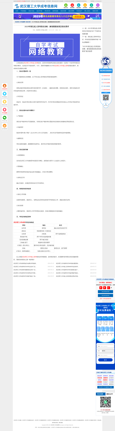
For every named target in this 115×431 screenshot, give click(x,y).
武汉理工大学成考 (19, 222)
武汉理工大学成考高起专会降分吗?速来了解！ (26, 263)
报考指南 (55, 11)
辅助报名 (111, 384)
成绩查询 (105, 378)
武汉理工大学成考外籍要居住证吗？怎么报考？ (26, 270)
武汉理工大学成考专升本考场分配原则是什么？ (68, 263)
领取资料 (95, 11)
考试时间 (47, 11)
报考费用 (99, 382)
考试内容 (99, 378)
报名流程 (111, 376)
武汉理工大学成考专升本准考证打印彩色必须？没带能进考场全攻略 (26, 273)
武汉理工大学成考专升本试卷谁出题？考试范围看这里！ (68, 270)
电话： (99, 355)
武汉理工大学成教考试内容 (65, 420)
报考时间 (105, 376)
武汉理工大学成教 (17, 420)
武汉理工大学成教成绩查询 (78, 420)
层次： (99, 350)
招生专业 (31, 11)
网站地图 (61, 422)
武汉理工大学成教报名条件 (28, 420)
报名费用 (71, 11)
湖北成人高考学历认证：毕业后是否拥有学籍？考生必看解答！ (91, 39)
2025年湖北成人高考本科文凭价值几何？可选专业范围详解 (91, 31)
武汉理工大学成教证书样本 (90, 420)
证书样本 (111, 378)
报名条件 (99, 376)
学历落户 (79, 11)
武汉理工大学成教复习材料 (105, 387)
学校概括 (23, 11)
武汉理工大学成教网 (20, 22)
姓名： (99, 346)
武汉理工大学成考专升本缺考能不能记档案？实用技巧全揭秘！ (68, 273)
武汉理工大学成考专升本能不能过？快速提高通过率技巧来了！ (26, 276)
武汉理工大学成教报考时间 (40, 420)
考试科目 (105, 384)
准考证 (99, 380)
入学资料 (111, 382)
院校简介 (105, 380)
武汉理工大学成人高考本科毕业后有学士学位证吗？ (68, 266)
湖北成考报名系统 (105, 291)
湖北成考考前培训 (105, 295)
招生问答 (28, 22)
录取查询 (99, 384)
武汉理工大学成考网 (55, 425)
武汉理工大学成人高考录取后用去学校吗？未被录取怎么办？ (68, 276)
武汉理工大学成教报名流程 (53, 420)
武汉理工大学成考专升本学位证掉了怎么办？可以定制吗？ (26, 266)
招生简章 (63, 11)
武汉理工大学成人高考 (41, 30)
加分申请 (39, 11)
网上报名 (87, 11)
